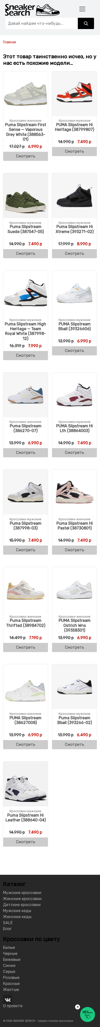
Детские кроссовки (22, 904)
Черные (10, 953)
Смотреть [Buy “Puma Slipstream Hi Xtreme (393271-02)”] (74, 253)
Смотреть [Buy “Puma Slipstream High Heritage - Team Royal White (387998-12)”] (25, 355)
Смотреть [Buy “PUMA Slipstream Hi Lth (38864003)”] (74, 452)
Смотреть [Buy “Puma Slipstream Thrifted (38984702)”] (25, 647)
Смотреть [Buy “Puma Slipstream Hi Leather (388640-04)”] (25, 841)
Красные (11, 983)
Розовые (11, 977)
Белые (9, 947)
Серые (9, 971)
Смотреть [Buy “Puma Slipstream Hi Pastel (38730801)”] (74, 550)
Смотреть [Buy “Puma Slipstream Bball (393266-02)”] (74, 744)
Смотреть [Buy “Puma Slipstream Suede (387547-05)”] (25, 253)
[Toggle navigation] (82, 9)
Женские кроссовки (22, 898)
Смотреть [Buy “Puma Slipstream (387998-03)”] (25, 550)
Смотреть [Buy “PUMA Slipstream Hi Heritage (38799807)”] (74, 151)
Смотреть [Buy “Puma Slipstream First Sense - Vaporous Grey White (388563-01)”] (25, 156)
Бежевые (11, 959)
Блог (7, 928)
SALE (8, 922)
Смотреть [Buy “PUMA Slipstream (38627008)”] (25, 744)
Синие (9, 965)
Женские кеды (17, 916)
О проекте (12, 1005)
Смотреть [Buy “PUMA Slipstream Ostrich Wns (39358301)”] (74, 647)
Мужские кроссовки (22, 892)
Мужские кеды (17, 910)
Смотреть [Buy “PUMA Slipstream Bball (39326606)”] (74, 350)
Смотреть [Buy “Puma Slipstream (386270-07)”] (25, 452)
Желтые (11, 989)
